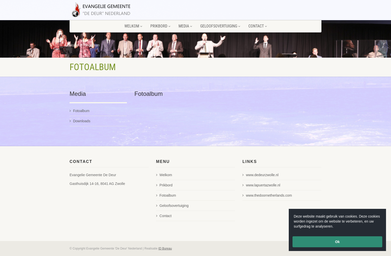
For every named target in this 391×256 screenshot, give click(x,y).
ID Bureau (165, 248)
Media (185, 26)
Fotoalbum (91, 45)
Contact (257, 26)
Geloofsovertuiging (220, 26)
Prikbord (160, 26)
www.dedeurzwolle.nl (260, 175)
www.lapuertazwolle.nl (261, 185)
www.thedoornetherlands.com (267, 195)
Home (74, 45)
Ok (337, 242)
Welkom (133, 26)
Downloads (80, 121)
